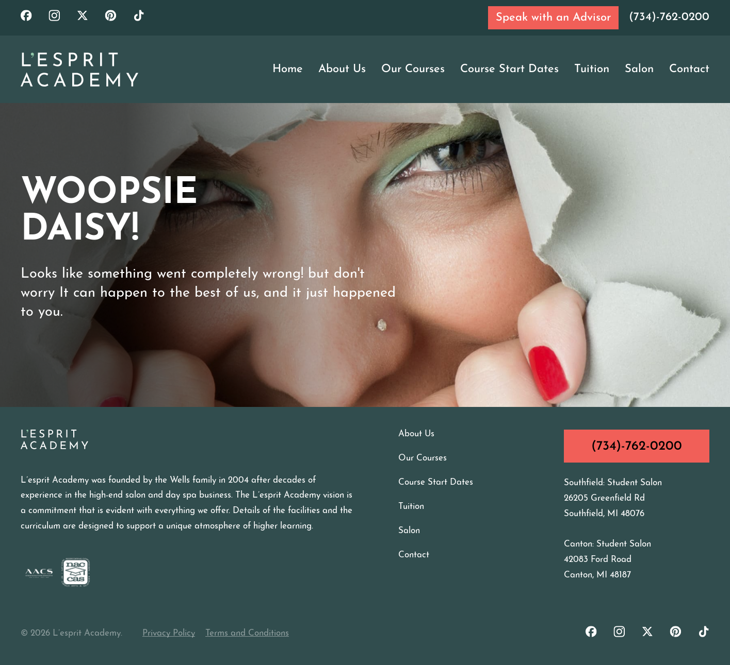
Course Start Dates (509, 69)
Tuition (591, 69)
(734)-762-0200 (669, 17)
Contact (689, 69)
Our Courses (413, 69)
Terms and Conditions (247, 633)
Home (287, 69)
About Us (342, 69)
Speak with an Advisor (553, 18)
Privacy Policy (168, 633)
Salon (639, 69)
